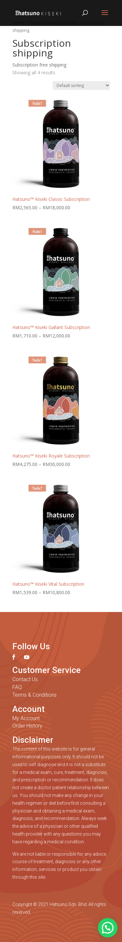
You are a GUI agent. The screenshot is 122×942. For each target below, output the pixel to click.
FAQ (17, 687)
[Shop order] (81, 85)
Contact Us (25, 679)
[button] (107, 927)
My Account (26, 718)
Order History (27, 726)
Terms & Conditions (34, 695)
